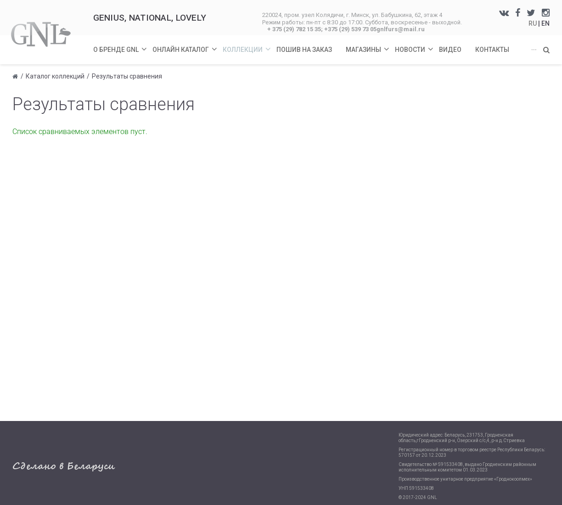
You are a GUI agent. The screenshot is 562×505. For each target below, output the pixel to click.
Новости (414, 44)
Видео (450, 49)
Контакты (492, 49)
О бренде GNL (120, 44)
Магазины (368, 44)
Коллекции (247, 44)
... (534, 47)
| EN (544, 23)
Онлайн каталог (185, 44)
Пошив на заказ (304, 49)
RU (533, 23)
